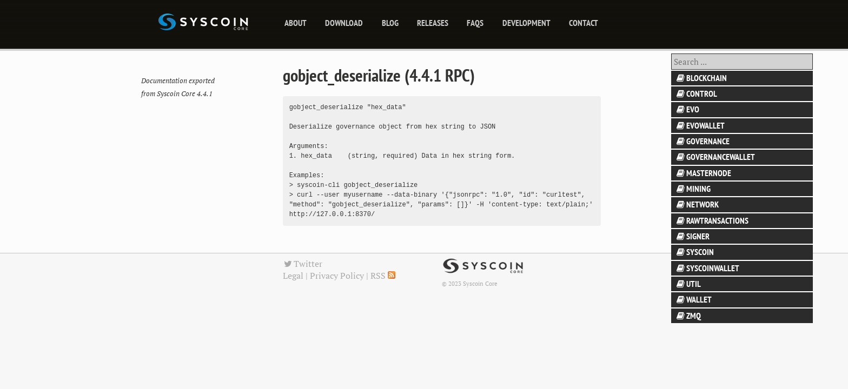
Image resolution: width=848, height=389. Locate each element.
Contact (583, 22)
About (295, 22)
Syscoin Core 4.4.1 (185, 93)
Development (526, 22)
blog (390, 22)
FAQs (475, 22)
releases (432, 22)
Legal (293, 275)
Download (344, 22)
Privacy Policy (337, 275)
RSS (382, 275)
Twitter (303, 264)
